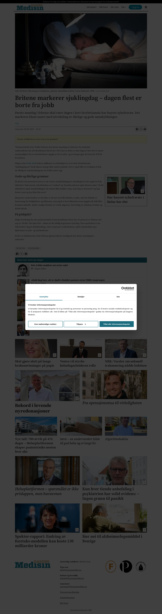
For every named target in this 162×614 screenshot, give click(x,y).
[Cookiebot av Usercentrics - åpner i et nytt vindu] (123, 288)
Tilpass (81, 324)
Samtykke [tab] (44, 297)
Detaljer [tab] (81, 297)
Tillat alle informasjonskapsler (116, 324)
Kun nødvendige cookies (45, 324)
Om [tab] (118, 297)
